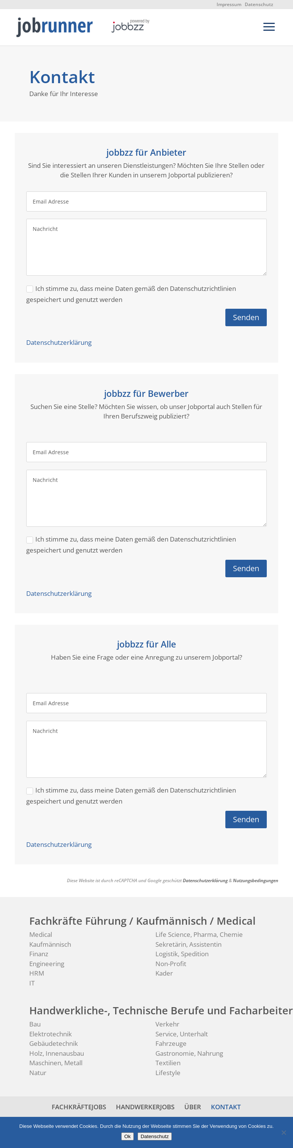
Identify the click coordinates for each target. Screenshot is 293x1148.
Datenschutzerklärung (59, 342)
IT (32, 983)
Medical (40, 934)
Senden (246, 317)
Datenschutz (259, 4)
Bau (35, 1024)
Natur (37, 1072)
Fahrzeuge (171, 1043)
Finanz (38, 953)
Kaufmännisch (50, 944)
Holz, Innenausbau (56, 1053)
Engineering (46, 963)
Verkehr (167, 1024)
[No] (283, 1132)
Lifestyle (168, 1072)
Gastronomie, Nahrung (189, 1053)
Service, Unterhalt (181, 1034)
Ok (127, 1136)
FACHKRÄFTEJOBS (79, 1106)
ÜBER (192, 1106)
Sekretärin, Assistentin (188, 944)
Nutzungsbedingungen (255, 880)
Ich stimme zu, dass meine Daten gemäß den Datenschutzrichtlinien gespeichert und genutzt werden (131, 294)
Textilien (168, 1062)
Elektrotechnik (50, 1034)
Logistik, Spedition (182, 953)
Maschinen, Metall (55, 1062)
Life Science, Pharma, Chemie (199, 934)
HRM (36, 973)
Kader (164, 973)
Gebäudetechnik (53, 1043)
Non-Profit (170, 963)
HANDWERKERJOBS (145, 1106)
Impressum (229, 4)
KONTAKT (226, 1106)
